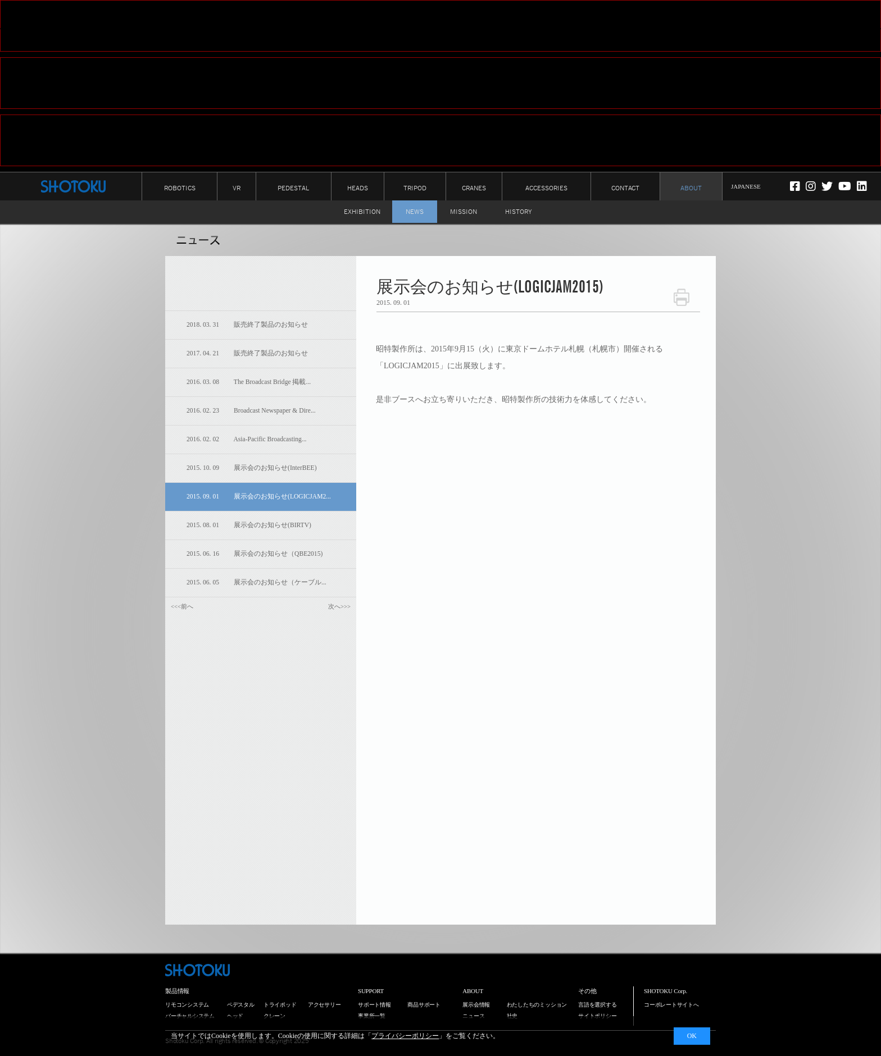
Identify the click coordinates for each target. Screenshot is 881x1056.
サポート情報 (374, 1005)
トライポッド (280, 1005)
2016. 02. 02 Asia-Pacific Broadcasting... (246, 439)
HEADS (357, 188)
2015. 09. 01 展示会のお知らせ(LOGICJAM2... (259, 496)
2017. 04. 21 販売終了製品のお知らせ (247, 353)
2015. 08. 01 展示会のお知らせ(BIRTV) (249, 525)
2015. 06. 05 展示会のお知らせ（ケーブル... (256, 582)
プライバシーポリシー (405, 1036)
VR (236, 188)
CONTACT (625, 188)
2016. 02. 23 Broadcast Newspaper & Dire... (251, 410)
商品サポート (423, 1005)
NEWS (415, 211)
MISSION (463, 211)
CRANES (474, 188)
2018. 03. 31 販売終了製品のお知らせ (247, 324)
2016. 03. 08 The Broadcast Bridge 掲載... (249, 382)
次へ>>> (339, 607)
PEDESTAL (293, 188)
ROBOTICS (180, 188)
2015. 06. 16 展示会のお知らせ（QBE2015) (255, 553)
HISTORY (518, 211)
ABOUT (691, 188)
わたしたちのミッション (537, 1005)
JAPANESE (746, 186)
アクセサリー (324, 1005)
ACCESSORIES (546, 188)
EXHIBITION (362, 211)
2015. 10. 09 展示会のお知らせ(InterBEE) (252, 468)
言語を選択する (597, 1005)
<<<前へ (182, 607)
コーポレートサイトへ (671, 1005)
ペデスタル (241, 1005)
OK (692, 1036)
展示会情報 (476, 1005)
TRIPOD (414, 188)
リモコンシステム (187, 1005)
